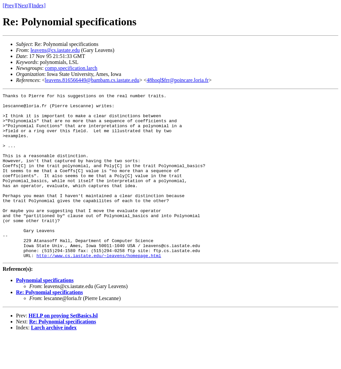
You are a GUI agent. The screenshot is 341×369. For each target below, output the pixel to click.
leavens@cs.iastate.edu (55, 50)
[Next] (23, 5)
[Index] (38, 5)
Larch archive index (54, 360)
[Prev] (9, 5)
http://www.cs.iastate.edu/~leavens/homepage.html (98, 288)
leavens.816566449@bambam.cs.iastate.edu (92, 80)
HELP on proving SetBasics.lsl (63, 348)
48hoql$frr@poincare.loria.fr (177, 80)
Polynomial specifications (45, 313)
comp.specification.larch (71, 68)
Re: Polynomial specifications (49, 325)
